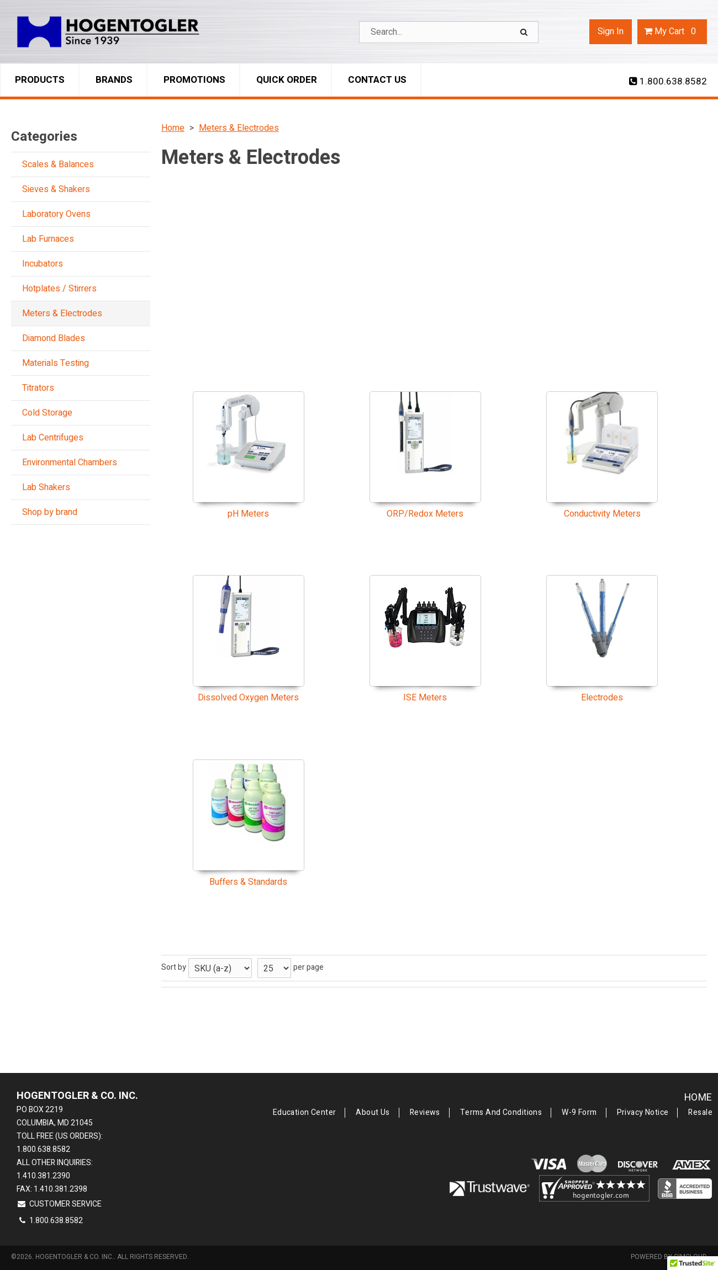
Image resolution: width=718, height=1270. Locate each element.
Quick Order (286, 80)
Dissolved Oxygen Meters (248, 698)
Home (698, 1097)
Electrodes (602, 698)
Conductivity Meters (602, 514)
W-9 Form (579, 1113)
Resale (700, 1113)
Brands (114, 80)
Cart (672, 31)
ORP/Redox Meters (425, 514)
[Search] (525, 32)
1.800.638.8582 (668, 81)
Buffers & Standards (248, 882)
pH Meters (248, 514)
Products (40, 80)
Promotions (194, 80)
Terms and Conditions (501, 1113)
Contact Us (377, 80)
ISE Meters (425, 698)
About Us (372, 1113)
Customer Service (59, 1204)
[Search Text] (448, 32)
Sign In (611, 31)
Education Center (304, 1113)
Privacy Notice (643, 1113)
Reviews (425, 1113)
